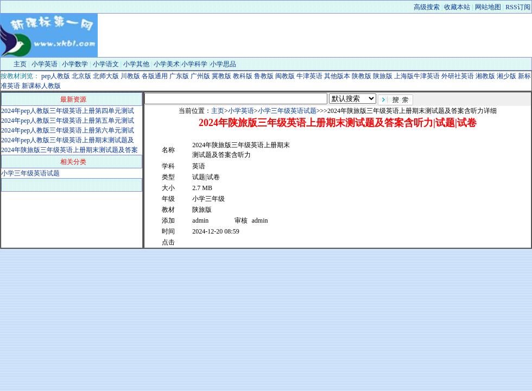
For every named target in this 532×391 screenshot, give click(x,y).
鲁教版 (263, 76)
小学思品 (223, 64)
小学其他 (136, 64)
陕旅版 (381, 76)
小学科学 (194, 64)
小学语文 (106, 64)
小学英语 (44, 64)
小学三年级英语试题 (30, 173)
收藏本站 (457, 7)
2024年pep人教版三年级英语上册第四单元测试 (67, 111)
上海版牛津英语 (416, 76)
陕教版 (360, 76)
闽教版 (284, 76)
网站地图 (488, 7)
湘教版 (484, 76)
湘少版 (505, 76)
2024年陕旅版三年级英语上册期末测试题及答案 (69, 150)
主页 (20, 64)
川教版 (129, 76)
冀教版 (220, 76)
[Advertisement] (355, 193)
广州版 (199, 76)
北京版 (80, 76)
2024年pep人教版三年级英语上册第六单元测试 (67, 130)
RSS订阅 (517, 7)
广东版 (178, 76)
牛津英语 (308, 76)
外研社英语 (457, 76)
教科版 (241, 76)
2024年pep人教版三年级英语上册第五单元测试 (67, 120)
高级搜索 (427, 7)
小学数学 (75, 64)
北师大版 (105, 76)
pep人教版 (55, 76)
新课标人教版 (40, 86)
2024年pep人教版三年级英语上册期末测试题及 (67, 140)
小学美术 (167, 64)
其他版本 (336, 76)
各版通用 (154, 76)
